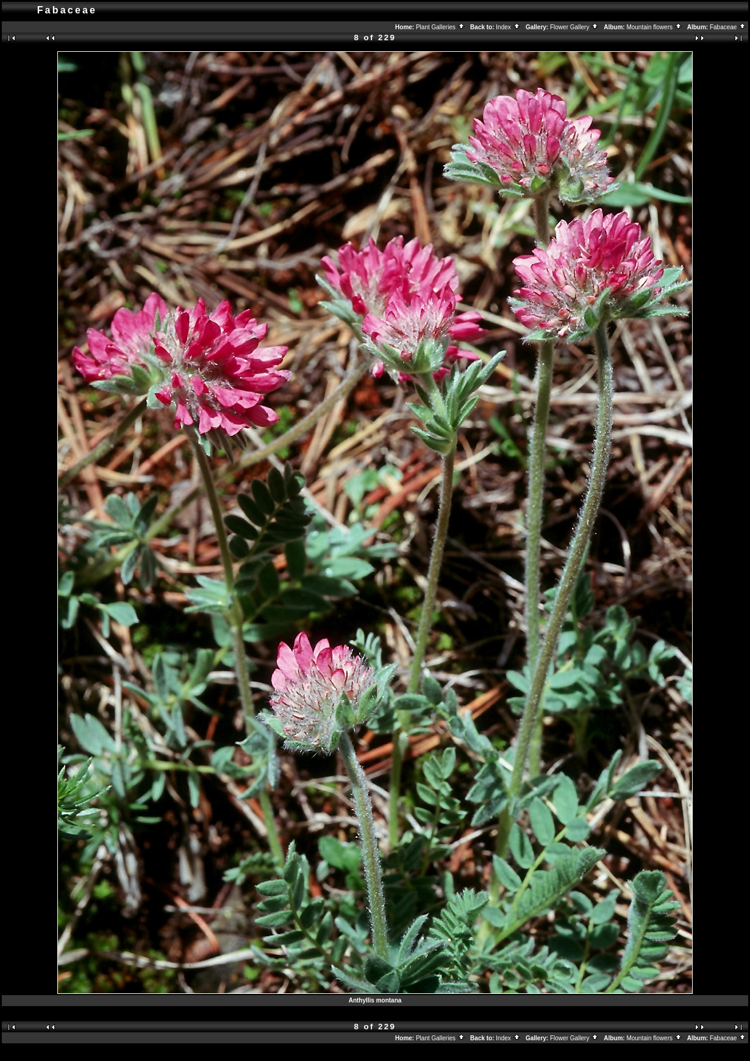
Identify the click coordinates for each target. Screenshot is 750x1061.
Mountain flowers (654, 27)
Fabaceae (728, 27)
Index (508, 27)
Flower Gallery (574, 27)
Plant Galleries (440, 27)
